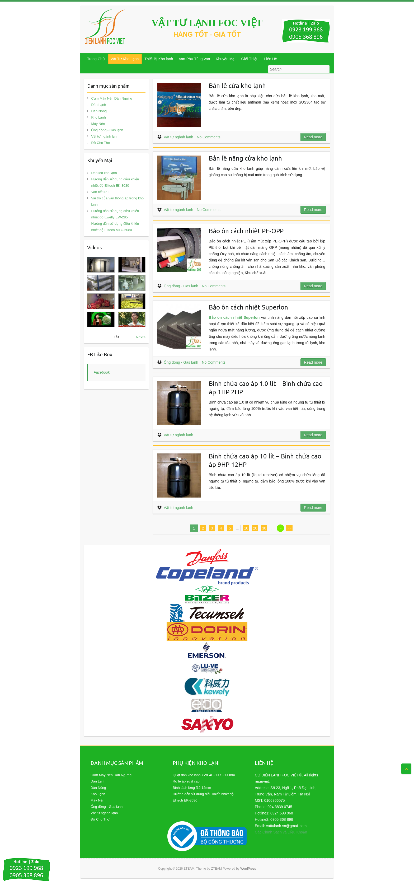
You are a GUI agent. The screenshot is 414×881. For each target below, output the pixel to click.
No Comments (208, 137)
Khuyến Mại (225, 59)
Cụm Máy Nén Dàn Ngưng (111, 98)
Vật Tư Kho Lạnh (125, 59)
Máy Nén (98, 124)
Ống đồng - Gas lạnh (181, 286)
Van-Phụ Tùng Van (194, 59)
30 (264, 528)
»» (289, 528)
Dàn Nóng (99, 111)
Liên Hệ (270, 59)
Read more (313, 137)
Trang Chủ (96, 59)
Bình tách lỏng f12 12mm (192, 788)
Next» (141, 337)
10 (246, 528)
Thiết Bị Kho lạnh (158, 59)
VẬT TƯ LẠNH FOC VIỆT (207, 23)
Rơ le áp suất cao (186, 781)
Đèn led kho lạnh (104, 173)
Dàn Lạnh (98, 105)
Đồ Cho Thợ (100, 143)
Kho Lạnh (98, 117)
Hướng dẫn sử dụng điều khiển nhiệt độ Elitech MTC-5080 (115, 227)
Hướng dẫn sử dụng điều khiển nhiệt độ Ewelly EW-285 (115, 214)
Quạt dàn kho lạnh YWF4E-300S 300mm (204, 775)
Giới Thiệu (249, 59)
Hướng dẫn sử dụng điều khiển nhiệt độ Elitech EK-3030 (115, 182)
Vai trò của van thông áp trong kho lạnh (117, 201)
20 (255, 528)
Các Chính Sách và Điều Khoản (281, 832)
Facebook (101, 372)
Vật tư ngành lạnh (178, 137)
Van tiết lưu (100, 192)
